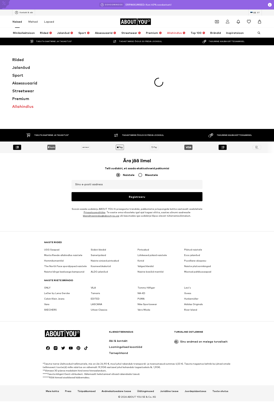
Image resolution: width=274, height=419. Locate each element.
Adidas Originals (193, 229)
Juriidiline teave (169, 316)
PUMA (141, 224)
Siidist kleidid (98, 175)
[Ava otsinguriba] (258, 33)
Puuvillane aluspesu (195, 186)
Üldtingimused (145, 316)
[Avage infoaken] (270, 5)
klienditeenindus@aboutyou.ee (101, 141)
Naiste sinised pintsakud (105, 186)
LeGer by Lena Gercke (57, 218)
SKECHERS (50, 235)
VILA (93, 213)
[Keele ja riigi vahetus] (255, 13)
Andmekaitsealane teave (116, 316)
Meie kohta (52, 316)
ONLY (47, 213)
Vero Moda (144, 235)
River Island (190, 235)
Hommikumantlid (54, 186)
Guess (187, 218)
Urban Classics (99, 235)
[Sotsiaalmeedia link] (48, 273)
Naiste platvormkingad (197, 191)
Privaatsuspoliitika (94, 137)
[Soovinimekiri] (249, 21)
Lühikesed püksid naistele (152, 180)
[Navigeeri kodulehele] (135, 21)
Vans (46, 229)
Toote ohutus (220, 316)
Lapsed (49, 21)
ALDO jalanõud (99, 197)
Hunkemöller (191, 224)
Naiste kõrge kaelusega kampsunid (64, 197)
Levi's (187, 213)
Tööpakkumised (86, 316)
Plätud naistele (193, 175)
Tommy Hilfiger (146, 213)
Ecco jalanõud (192, 180)
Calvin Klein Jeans (54, 224)
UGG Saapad (51, 175)
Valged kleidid (146, 191)
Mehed (33, 21)
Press (68, 316)
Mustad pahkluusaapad (197, 197)
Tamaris (95, 218)
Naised (17, 21)
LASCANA (96, 229)
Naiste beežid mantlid (150, 197)
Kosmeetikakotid (101, 191)
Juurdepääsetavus (195, 316)
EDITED (95, 224)
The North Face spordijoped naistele (65, 191)
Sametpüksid (98, 180)
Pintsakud (143, 175)
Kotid (141, 186)
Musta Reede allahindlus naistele (63, 180)
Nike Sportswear (147, 229)
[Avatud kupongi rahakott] (217, 21)
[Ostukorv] (259, 21)
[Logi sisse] (227, 21)
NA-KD (141, 218)
